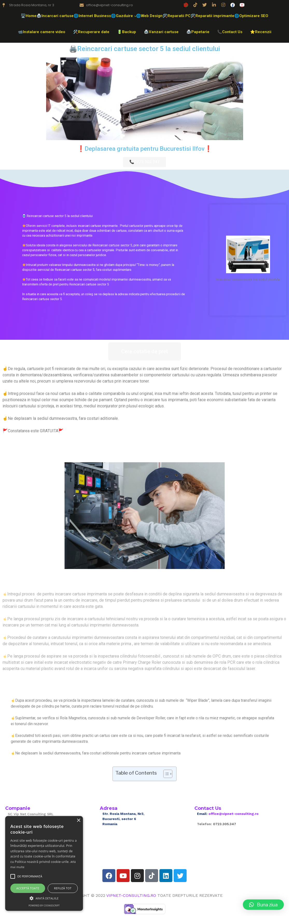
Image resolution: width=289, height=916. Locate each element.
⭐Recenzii (260, 32)
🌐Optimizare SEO (251, 15)
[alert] (44, 863)
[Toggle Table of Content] (165, 773)
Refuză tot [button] (63, 888)
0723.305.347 (230, 823)
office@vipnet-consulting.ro (236, 817)
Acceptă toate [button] (27, 888)
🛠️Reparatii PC (177, 15)
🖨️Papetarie (197, 32)
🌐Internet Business (92, 15)
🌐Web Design (149, 15)
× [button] (78, 821)
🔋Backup (126, 32)
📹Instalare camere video (41, 32)
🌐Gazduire (123, 15)
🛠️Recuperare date (91, 32)
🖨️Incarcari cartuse (55, 15)
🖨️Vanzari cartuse (161, 32)
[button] (263, 904)
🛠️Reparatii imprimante (212, 15)
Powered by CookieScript (44, 905)
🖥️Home (29, 15)
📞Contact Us (229, 32)
